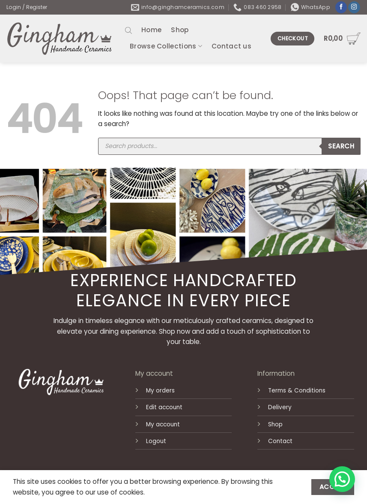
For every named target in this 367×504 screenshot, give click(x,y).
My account (163, 424)
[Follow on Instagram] (354, 7)
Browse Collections (166, 46)
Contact (280, 441)
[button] (342, 479)
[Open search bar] (128, 30)
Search (341, 146)
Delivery (280, 407)
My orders (160, 390)
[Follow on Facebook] (341, 7)
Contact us (231, 46)
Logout (156, 441)
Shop (179, 29)
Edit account (164, 407)
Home (151, 29)
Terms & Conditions (296, 390)
